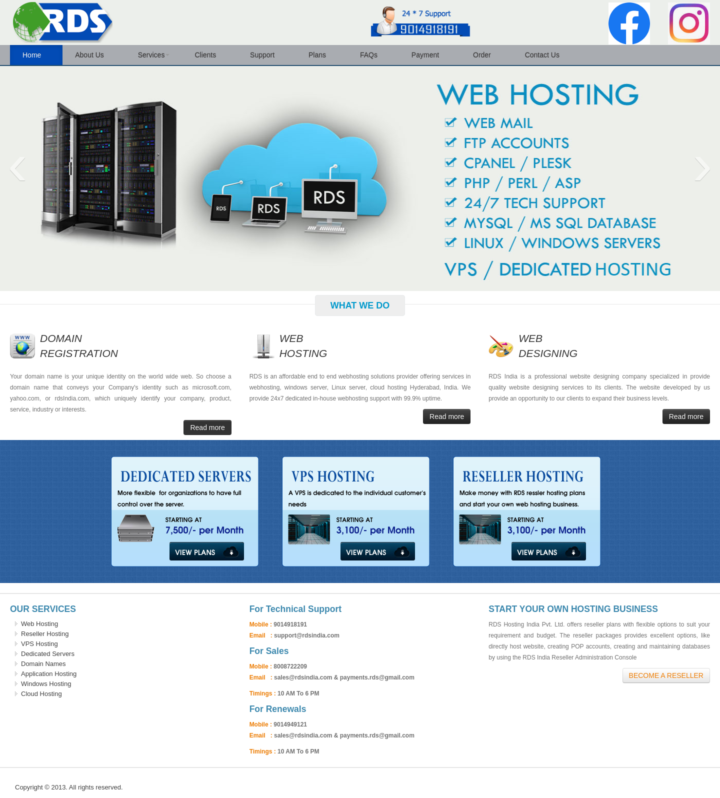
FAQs (373, 55)
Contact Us (546, 55)
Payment (430, 55)
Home (36, 55)
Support (267, 55)
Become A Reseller (666, 676)
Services (154, 55)
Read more (207, 428)
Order (486, 55)
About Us (93, 55)
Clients (209, 55)
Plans (321, 55)
